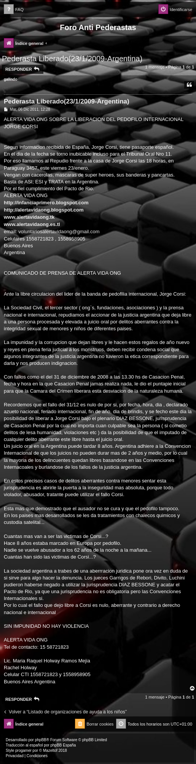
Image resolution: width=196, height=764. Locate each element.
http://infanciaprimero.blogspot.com (46, 202)
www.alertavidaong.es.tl (32, 224)
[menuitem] (14, 9)
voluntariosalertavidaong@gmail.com (58, 231)
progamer (23, 750)
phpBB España (63, 745)
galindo (11, 79)
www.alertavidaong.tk (29, 217)
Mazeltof (50, 750)
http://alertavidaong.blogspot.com (43, 210)
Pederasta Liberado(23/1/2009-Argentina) (72, 58)
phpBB (40, 740)
